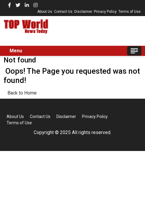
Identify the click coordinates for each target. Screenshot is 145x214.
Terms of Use (129, 12)
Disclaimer (83, 12)
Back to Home (22, 93)
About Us (44, 12)
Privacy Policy (105, 12)
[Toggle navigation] (134, 51)
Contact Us (63, 12)
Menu (16, 51)
